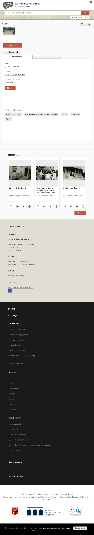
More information (64, 528)
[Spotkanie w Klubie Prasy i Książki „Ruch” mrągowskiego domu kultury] (45, 190)
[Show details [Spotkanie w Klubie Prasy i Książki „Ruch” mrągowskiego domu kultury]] (56, 206)
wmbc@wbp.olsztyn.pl (17, 276)
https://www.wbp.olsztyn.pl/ (20, 287)
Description (13, 409)
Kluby (65, 114)
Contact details (15, 424)
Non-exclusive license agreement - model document (29, 445)
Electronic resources (17, 350)
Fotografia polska (13, 114)
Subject (11, 399)
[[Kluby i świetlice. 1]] (74, 173)
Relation (12, 394)
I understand (80, 528)
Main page (12, 315)
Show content (12, 45)
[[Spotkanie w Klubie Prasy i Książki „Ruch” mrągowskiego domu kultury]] (47, 173)
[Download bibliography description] (17, 206)
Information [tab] (47, 57)
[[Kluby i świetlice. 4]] (9, 31)
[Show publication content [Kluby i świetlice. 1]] (77, 206)
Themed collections (16, 340)
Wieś (8, 119)
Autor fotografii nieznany (15, 74)
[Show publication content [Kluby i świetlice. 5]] (23, 206)
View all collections (16, 363)
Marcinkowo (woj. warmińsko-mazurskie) (41, 114)
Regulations (13, 429)
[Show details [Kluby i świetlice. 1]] (83, 206)
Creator (12, 383)
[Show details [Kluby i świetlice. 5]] (29, 206)
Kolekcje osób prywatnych (19, 335)
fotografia (9, 82)
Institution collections (17, 329)
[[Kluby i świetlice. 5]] (20, 173)
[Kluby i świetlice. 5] (17, 188)
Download (11, 52)
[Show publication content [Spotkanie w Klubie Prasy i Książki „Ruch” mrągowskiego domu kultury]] (50, 206)
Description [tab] (17, 57)
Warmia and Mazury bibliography (22, 355)
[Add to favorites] (89, 24)
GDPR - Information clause (19, 440)
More (80, 213)
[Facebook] (10, 291)
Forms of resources (16, 345)
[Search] (85, 13)
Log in (11, 467)
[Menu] (90, 2)
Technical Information (17, 434)
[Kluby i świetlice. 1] (71, 188)
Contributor (13, 388)
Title (10, 378)
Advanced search (77, 17)
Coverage (12, 404)
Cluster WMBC (14, 450)
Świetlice (75, 114)
